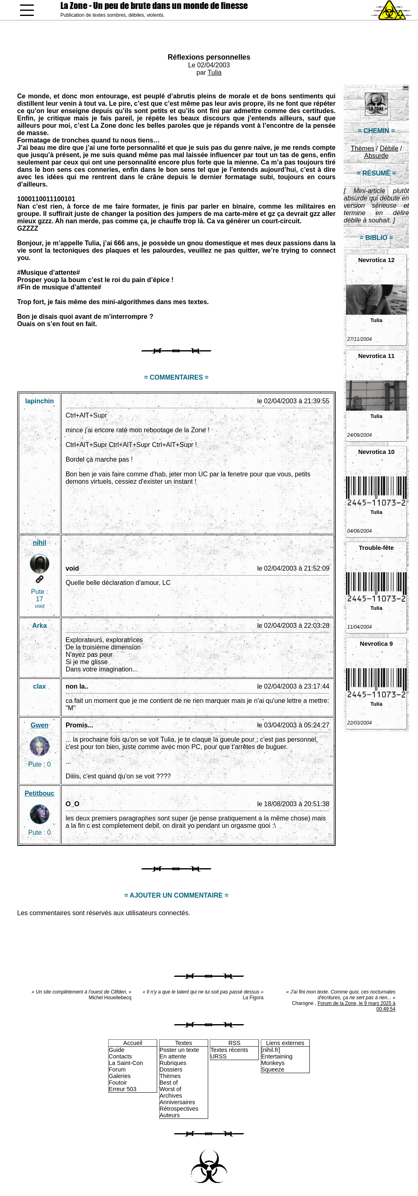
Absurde (376, 155)
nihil (39, 542)
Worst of (170, 1089)
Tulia (215, 72)
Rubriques (173, 1063)
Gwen (40, 725)
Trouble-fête (376, 547)
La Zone (154, 5)
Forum (117, 1069)
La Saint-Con (126, 1063)
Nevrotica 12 (376, 259)
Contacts (120, 1056)
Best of (169, 1082)
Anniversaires (177, 1102)
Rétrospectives (179, 1108)
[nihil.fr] (270, 1050)
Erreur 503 (122, 1089)
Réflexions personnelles (209, 57)
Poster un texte (179, 1050)
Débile (389, 148)
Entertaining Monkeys (277, 1059)
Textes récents (229, 1050)
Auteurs (170, 1115)
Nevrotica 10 (376, 451)
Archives (171, 1095)
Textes (183, 1043)
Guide (116, 1050)
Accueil (132, 1043)
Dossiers (171, 1069)
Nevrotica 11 (376, 355)
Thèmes (362, 148)
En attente (173, 1056)
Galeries (120, 1076)
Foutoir (118, 1082)
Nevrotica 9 (376, 643)
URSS (218, 1056)
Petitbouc (39, 793)
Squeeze (273, 1069)
